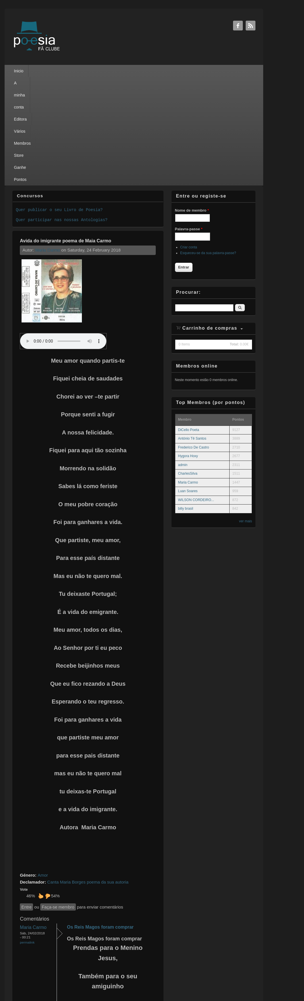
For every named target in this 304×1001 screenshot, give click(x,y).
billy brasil (185, 400)
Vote (24, 781)
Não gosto (47, 787)
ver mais (245, 413)
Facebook (238, 25)
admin (183, 356)
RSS (250, 25)
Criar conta (188, 139)
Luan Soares (188, 382)
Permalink (27, 834)
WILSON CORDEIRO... (196, 391)
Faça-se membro (58, 798)
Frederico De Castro (193, 339)
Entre (26, 798)
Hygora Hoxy (188, 347)
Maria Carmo (47, 141)
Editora (82, 71)
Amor (43, 766)
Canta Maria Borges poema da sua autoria (87, 773)
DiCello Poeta (188, 321)
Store (152, 71)
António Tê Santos (192, 330)
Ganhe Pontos (180, 71)
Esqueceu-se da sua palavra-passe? (208, 144)
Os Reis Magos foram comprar (100, 818)
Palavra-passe (189, 120)
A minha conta (53, 71)
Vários (105, 71)
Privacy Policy (147, 981)
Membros (128, 71)
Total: (234, 236)
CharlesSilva (187, 365)
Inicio (26, 71)
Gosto (40, 787)
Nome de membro (192, 102)
